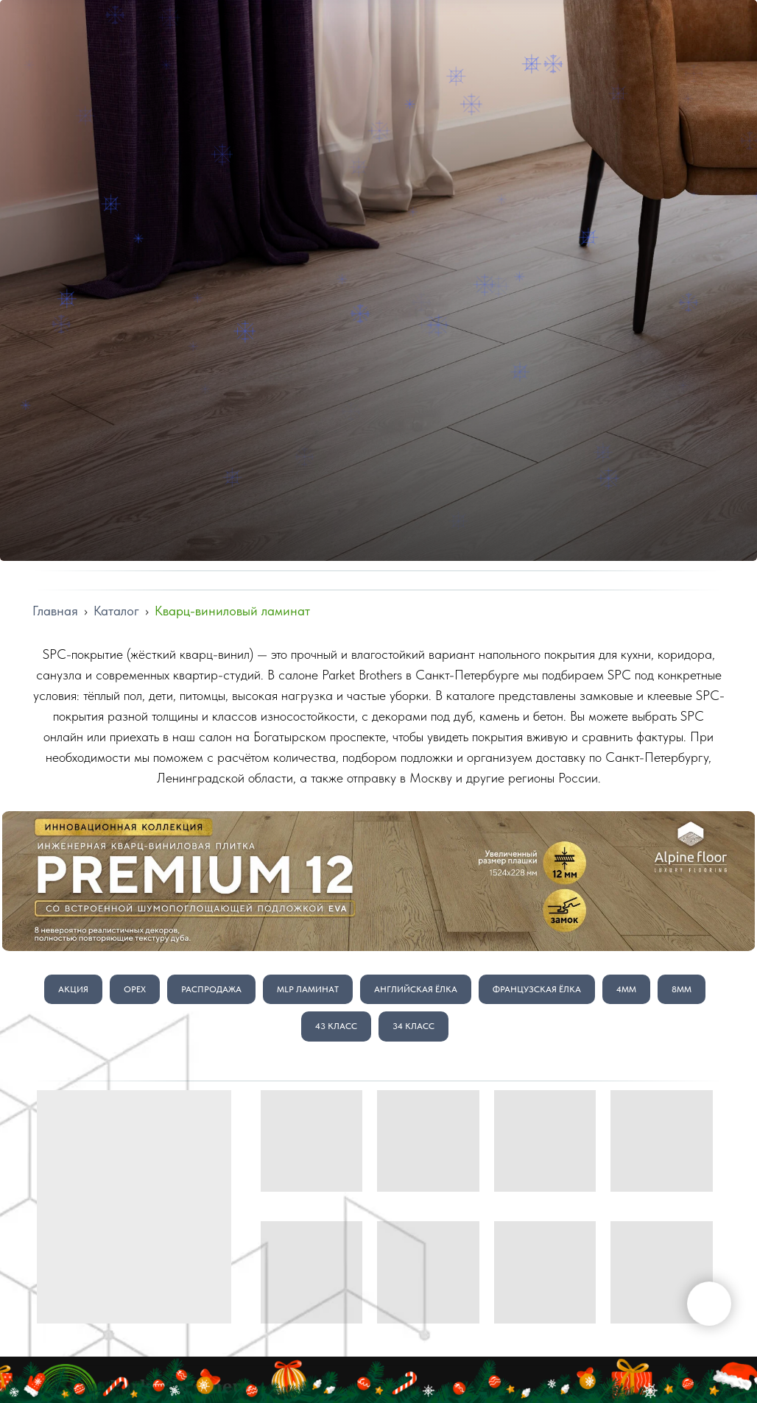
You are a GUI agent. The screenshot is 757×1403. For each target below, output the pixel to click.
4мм (626, 989)
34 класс (413, 1026)
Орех (135, 989)
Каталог (116, 610)
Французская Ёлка (537, 989)
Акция (73, 989)
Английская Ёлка (415, 989)
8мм (681, 989)
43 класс (336, 1026)
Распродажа (211, 989)
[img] (378, 881)
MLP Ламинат (308, 989)
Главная (55, 610)
